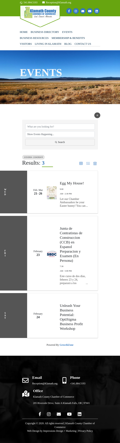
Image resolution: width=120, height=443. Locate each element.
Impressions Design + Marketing (59, 431)
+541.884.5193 (77, 383)
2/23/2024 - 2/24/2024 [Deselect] (33, 157)
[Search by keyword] (60, 127)
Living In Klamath (48, 43)
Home (24, 32)
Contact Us (83, 43)
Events (67, 32)
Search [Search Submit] (60, 142)
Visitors (26, 43)
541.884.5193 (29, 2)
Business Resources (34, 38)
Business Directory (45, 32)
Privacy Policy (85, 431)
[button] (97, 115)
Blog (68, 43)
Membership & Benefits (68, 38)
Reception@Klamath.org (56, 2)
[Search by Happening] (60, 134)
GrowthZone (66, 345)
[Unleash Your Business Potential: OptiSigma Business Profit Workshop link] (52, 315)
